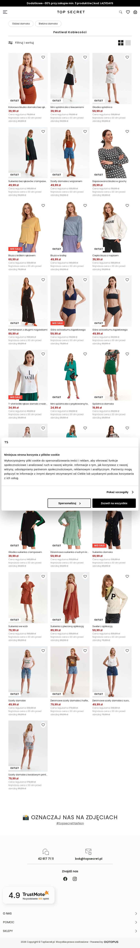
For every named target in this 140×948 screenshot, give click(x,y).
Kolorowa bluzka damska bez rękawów (28, 107)
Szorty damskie (17, 700)
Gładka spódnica (102, 107)
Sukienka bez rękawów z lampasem (28, 181)
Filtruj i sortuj (21, 43)
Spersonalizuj (69, 503)
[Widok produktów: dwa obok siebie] (120, 42)
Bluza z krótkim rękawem (22, 255)
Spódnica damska (103, 403)
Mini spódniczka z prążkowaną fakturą (70, 403)
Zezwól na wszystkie (114, 503)
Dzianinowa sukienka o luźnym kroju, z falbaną (70, 552)
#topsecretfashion (70, 823)
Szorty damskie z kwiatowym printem (28, 774)
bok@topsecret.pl (88, 858)
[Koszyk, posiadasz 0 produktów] (135, 12)
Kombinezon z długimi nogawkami (27, 329)
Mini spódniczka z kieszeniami (67, 107)
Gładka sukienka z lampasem (25, 552)
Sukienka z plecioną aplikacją (67, 626)
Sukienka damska (102, 552)
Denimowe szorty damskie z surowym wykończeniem (112, 700)
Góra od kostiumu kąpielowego (67, 329)
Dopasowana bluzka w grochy (109, 181)
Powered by (104, 941)
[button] (70, 913)
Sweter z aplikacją (102, 626)
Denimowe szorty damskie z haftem (70, 700)
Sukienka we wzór (18, 626)
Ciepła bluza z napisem (105, 255)
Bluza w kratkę (58, 255)
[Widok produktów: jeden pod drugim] (128, 42)
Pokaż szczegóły (118, 492)
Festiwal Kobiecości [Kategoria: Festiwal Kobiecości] (70, 32)
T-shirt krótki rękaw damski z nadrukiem (28, 403)
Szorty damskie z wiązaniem (66, 181)
